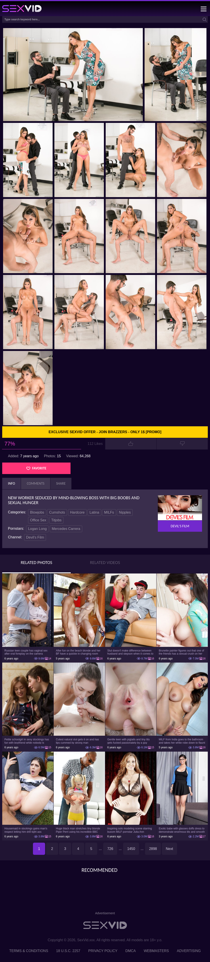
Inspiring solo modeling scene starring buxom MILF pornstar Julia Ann (129, 830)
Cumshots (57, 512)
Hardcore (77, 512)
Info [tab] (11, 483)
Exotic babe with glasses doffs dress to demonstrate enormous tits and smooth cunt (182, 830)
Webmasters (156, 951)
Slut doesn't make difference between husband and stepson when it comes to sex (130, 652)
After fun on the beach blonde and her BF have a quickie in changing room (78, 652)
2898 (153, 849)
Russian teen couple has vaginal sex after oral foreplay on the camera (26, 652)
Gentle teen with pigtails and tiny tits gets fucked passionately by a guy (128, 741)
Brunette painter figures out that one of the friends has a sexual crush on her (181, 652)
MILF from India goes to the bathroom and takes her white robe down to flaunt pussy (182, 741)
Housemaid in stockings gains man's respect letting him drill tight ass (25, 830)
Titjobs (56, 520)
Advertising (189, 951)
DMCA (130, 951)
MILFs (109, 512)
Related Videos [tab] (105, 562)
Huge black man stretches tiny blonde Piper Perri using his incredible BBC (78, 830)
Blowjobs (37, 512)
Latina (94, 512)
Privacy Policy (102, 951)
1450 (131, 849)
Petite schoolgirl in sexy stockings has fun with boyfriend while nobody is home (26, 741)
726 (110, 849)
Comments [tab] (35, 483)
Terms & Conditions (28, 951)
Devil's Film (35, 537)
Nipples (125, 512)
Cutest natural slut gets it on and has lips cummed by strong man (77, 741)
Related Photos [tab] (36, 562)
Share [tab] (61, 483)
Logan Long (37, 529)
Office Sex (38, 520)
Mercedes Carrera (66, 529)
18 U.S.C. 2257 (68, 951)
